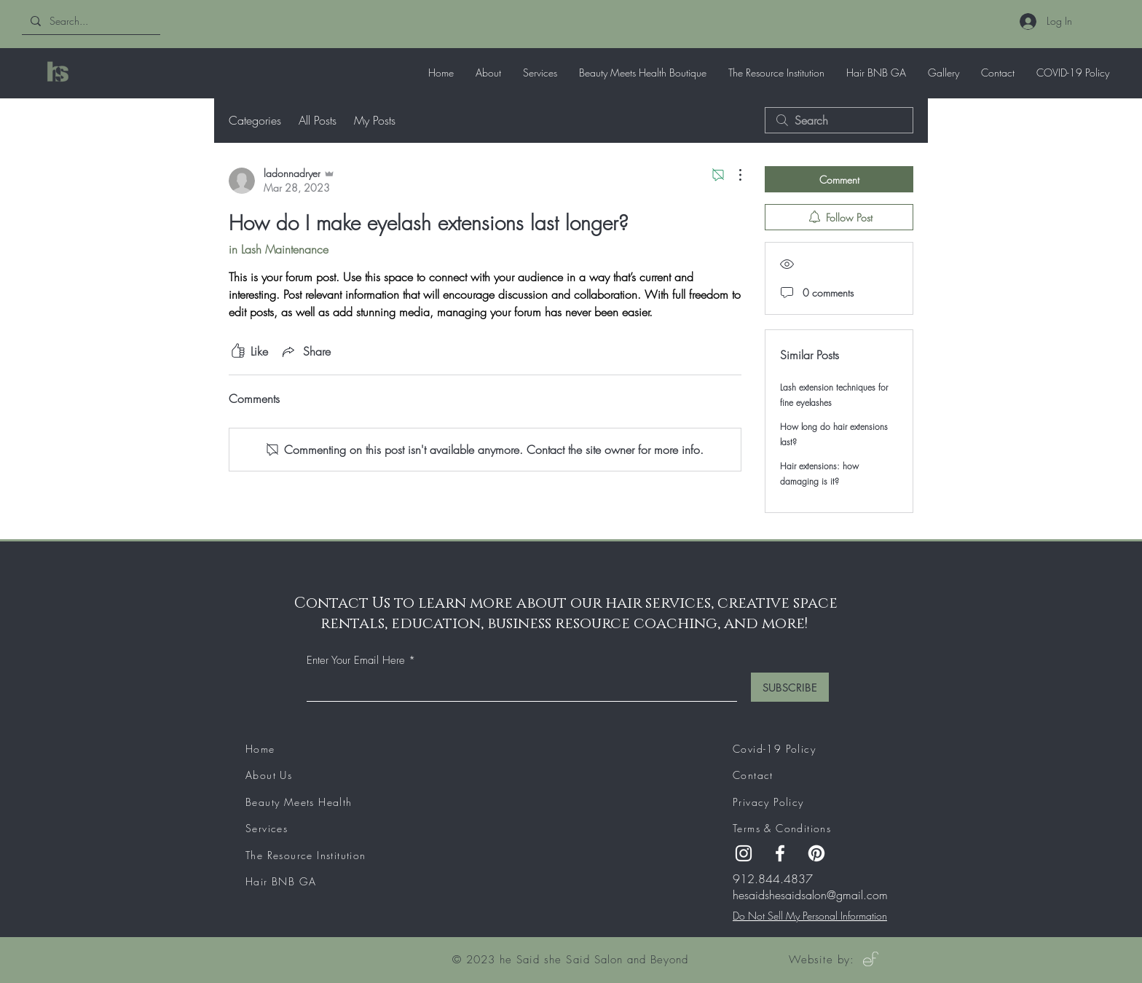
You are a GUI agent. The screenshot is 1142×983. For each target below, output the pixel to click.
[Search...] (90, 20)
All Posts (317, 120)
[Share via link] (305, 351)
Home (260, 749)
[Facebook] (780, 853)
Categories (255, 120)
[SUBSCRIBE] (790, 687)
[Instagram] (744, 853)
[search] (839, 120)
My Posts (374, 120)
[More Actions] (732, 175)
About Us (268, 775)
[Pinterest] (816, 853)
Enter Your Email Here (356, 660)
